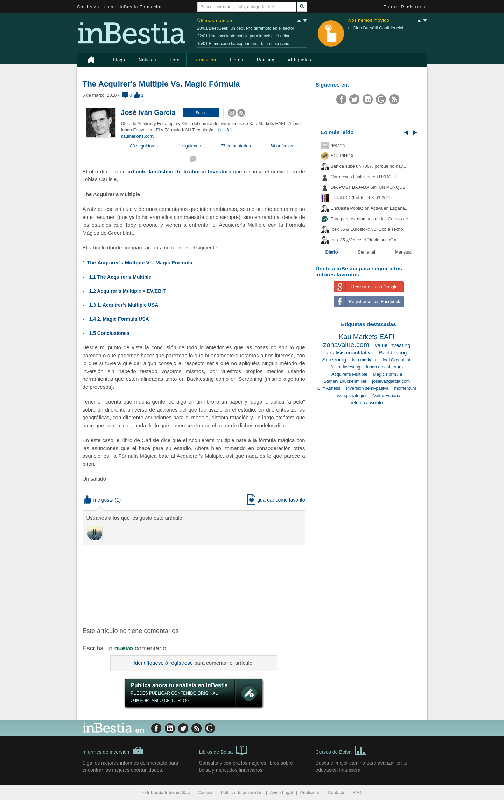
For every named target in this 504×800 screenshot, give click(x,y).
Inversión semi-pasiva (367, 388)
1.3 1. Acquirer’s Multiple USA (124, 305)
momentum (405, 388)
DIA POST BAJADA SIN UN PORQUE (368, 187)
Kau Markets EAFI (367, 336)
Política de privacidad (242, 792)
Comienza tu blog (97, 7)
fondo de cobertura (384, 367)
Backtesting (393, 353)
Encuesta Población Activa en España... (370, 208)
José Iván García (148, 112)
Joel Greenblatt (396, 360)
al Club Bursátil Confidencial (376, 28)
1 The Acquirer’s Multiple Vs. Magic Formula (138, 262)
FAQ (357, 792)
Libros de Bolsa (223, 750)
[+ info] (225, 129)
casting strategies (350, 395)
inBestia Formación (141, 7)
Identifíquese (149, 663)
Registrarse (414, 7)
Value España (386, 395)
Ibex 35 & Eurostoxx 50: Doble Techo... (369, 229)
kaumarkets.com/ (138, 136)
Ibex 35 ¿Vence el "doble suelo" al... (366, 239)
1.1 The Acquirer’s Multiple (120, 277)
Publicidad (310, 792)
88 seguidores (144, 146)
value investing (393, 345)
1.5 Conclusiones (109, 333)
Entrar (391, 7)
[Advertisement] (195, 585)
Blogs (119, 59)
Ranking (266, 59)
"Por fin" (338, 145)
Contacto (336, 792)
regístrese (181, 663)
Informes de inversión (113, 750)
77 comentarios (236, 146)
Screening (334, 360)
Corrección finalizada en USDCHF (364, 176)
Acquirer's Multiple (349, 374)
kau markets (364, 360)
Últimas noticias (215, 20)
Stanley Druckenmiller (345, 381)
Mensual (403, 252)
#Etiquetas (299, 59)
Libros (236, 59)
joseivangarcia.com (391, 381)
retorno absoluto (367, 402)
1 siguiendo (189, 146)
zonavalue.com (346, 345)
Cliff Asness (329, 388)
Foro (175, 59)
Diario (332, 252)
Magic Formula (387, 374)
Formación (204, 59)
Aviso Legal (281, 792)
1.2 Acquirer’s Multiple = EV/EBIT (127, 291)
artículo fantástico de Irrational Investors (179, 171)
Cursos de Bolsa (341, 750)
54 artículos (281, 146)
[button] (201, 113)
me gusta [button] (99, 500)
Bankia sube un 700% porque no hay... (368, 166)
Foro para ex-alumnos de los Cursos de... (371, 218)
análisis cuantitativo (350, 353)
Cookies (205, 792)
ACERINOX (342, 155)
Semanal (366, 252)
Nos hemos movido (369, 20)
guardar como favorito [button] (276, 500)
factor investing (345, 367)
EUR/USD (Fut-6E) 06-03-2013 (361, 197)
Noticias (147, 59)
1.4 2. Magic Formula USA (119, 319)
